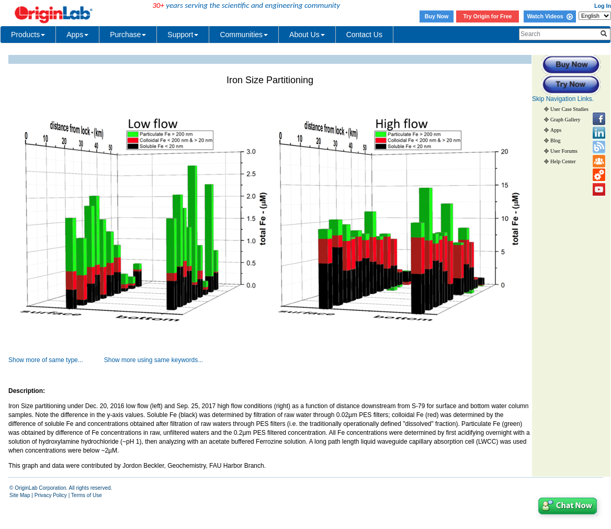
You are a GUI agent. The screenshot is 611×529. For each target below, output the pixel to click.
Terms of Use (86, 495)
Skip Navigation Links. (563, 99)
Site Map (19, 495)
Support (182, 34)
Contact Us (364, 34)
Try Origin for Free (487, 16)
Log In (602, 6)
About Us (307, 34)
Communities (244, 34)
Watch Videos (549, 16)
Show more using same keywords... (153, 360)
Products (28, 34)
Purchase (128, 34)
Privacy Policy (51, 495)
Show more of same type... (45, 360)
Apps (77, 34)
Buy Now (437, 16)
